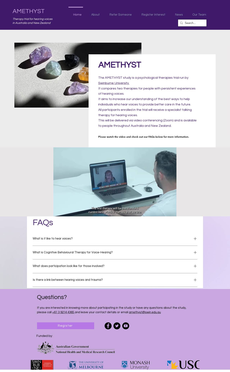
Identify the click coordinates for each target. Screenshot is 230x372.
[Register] (65, 325)
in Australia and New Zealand (31, 23)
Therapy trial (21, 19)
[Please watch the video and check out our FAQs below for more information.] (148, 136)
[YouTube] (125, 325)
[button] (94, 13)
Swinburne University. (113, 83)
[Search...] (192, 23)
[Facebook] (108, 325)
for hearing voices (40, 19)
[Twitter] (116, 325)
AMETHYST (29, 11)
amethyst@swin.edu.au (145, 312)
